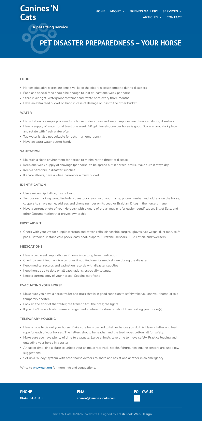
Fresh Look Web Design (134, 414)
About (115, 12)
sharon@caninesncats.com (96, 398)
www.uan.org (42, 367)
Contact (174, 17)
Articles (150, 17)
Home (100, 12)
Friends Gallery (143, 12)
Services (170, 12)
